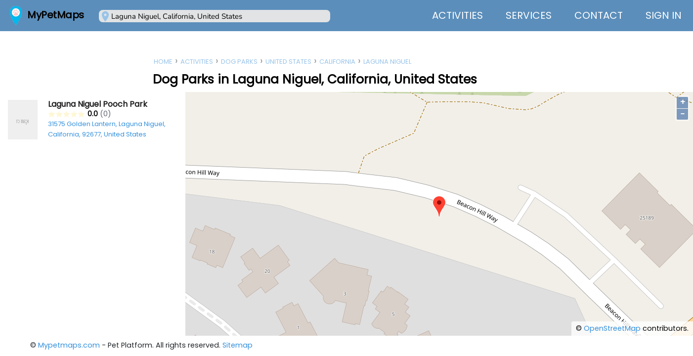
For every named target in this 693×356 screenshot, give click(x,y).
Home (163, 61)
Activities (457, 15)
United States (288, 61)
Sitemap (237, 345)
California (337, 61)
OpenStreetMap (612, 328)
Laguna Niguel (387, 61)
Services (529, 15)
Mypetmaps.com (69, 345)
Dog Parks (239, 61)
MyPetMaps (55, 15)
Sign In (664, 15)
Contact (598, 15)
